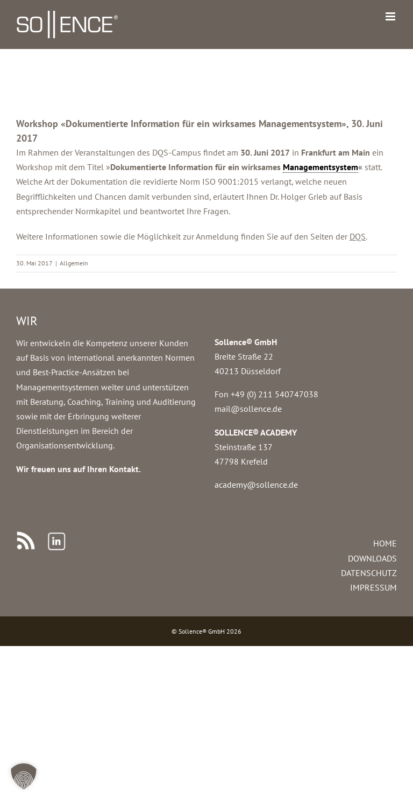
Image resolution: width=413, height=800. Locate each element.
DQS (358, 236)
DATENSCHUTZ (369, 572)
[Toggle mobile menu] (391, 16)
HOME (385, 543)
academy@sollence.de (256, 484)
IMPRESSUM (373, 587)
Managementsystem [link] (320, 167)
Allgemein (74, 263)
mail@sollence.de (248, 408)
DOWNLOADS (372, 558)
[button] (23, 776)
